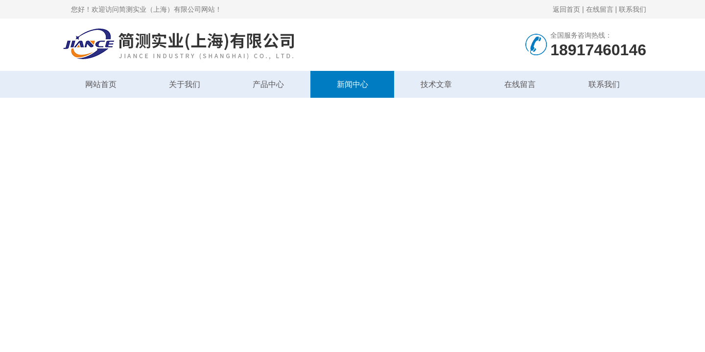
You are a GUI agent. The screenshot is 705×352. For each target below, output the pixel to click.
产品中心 (268, 84)
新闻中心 (352, 84)
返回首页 (566, 9)
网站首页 (101, 84)
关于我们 (184, 84)
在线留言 (599, 9)
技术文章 (436, 84)
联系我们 (632, 9)
